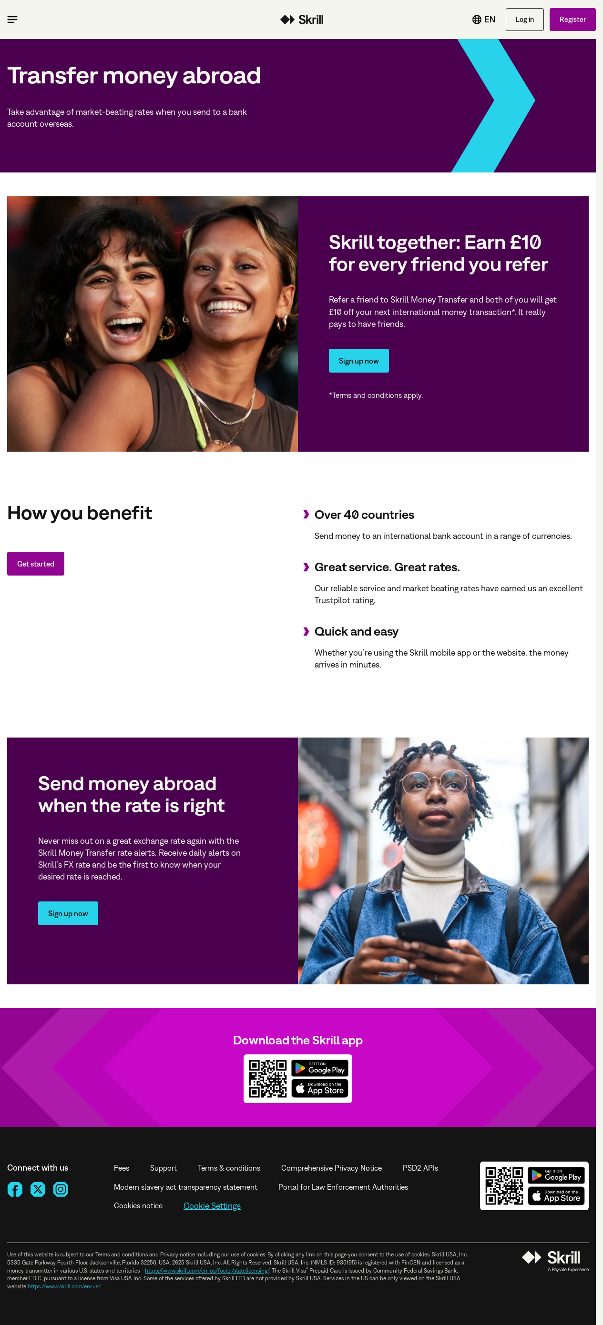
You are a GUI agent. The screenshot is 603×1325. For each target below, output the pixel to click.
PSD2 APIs (420, 1167)
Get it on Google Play (319, 1068)
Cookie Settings (212, 1206)
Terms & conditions (229, 1167)
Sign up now (359, 360)
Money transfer (301, 19)
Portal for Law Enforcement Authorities (343, 1187)
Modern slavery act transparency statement (185, 1187)
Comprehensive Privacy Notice (331, 1167)
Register (573, 19)
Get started (35, 563)
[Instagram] (60, 1189)
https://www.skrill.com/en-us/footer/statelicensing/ (207, 1270)
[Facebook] (14, 1189)
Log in (525, 19)
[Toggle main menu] (12, 19)
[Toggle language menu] (476, 19)
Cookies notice (138, 1205)
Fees (121, 1167)
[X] (37, 1189)
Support (163, 1167)
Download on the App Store (319, 1088)
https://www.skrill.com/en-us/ (64, 1286)
